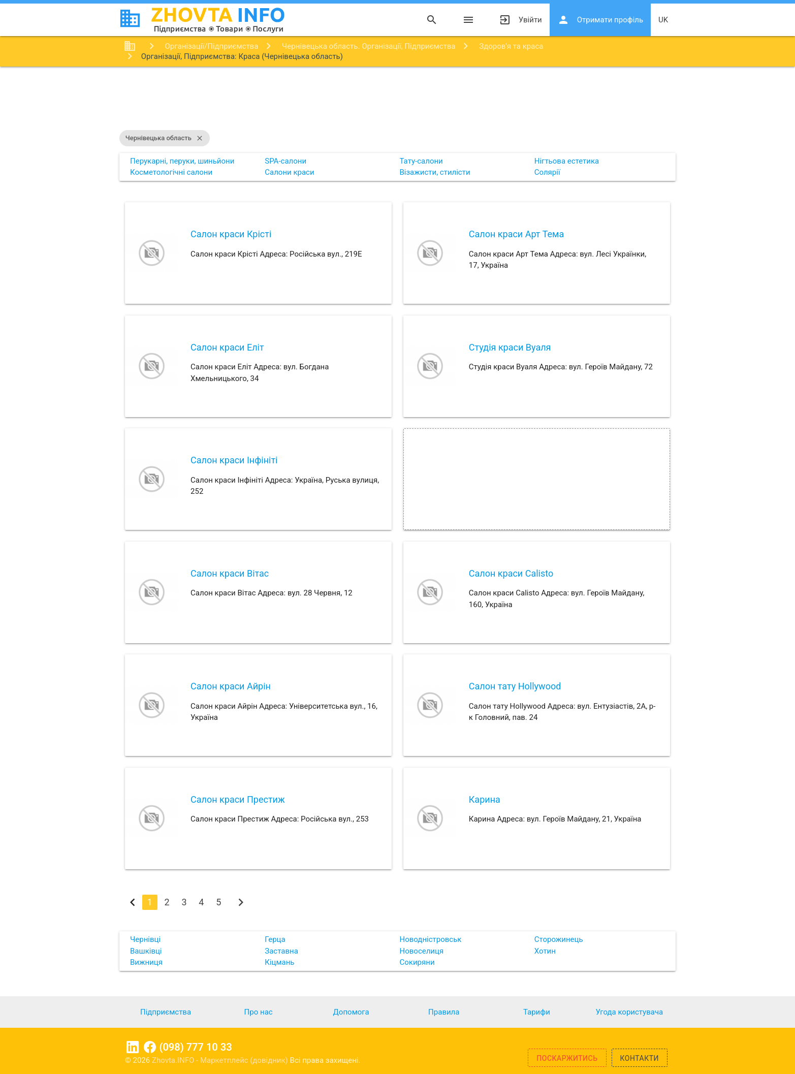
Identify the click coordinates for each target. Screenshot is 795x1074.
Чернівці (145, 939)
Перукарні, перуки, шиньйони (182, 161)
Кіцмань (279, 962)
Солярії (547, 172)
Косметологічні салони (171, 172)
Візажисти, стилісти (435, 172)
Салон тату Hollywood (515, 686)
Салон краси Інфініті (233, 460)
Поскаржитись (566, 1058)
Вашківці (146, 951)
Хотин (545, 951)
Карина (484, 799)
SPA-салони (285, 161)
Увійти (520, 20)
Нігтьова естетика (566, 161)
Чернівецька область (164, 138)
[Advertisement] (398, 99)
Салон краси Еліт (227, 347)
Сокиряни (417, 962)
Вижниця (146, 962)
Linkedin (132, 1047)
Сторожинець (558, 939)
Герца (275, 939)
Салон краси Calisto (511, 573)
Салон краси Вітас (229, 573)
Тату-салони (421, 161)
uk (663, 19)
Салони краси (289, 172)
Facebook (150, 1047)
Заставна (281, 951)
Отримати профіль (600, 20)
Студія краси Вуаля (510, 347)
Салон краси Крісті (230, 234)
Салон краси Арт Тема (516, 234)
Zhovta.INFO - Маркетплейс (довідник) (221, 1060)
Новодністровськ (431, 939)
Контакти (639, 1058)
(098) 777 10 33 (195, 1047)
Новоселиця (422, 951)
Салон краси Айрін (230, 686)
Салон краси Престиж (237, 799)
